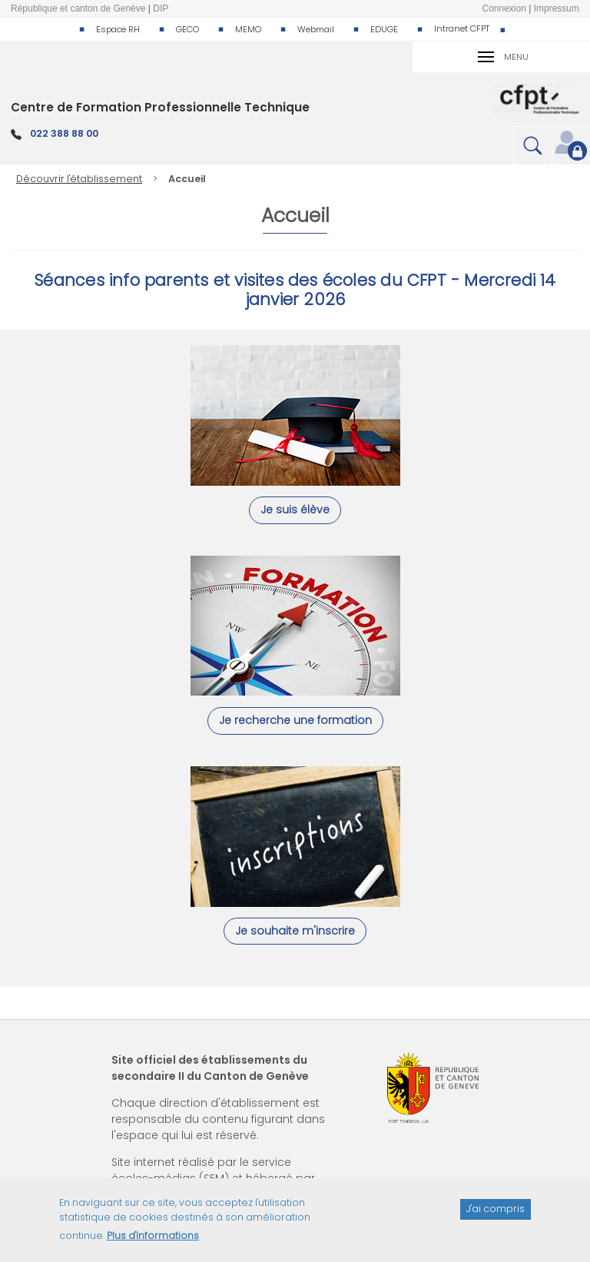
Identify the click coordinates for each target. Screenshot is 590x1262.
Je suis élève (295, 509)
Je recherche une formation (295, 720)
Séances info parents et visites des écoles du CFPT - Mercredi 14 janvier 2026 (294, 290)
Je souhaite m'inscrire (295, 930)
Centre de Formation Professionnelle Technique (160, 107)
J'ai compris (495, 1215)
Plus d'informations (153, 1242)
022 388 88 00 (64, 133)
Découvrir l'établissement (79, 178)
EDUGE (384, 29)
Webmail (315, 29)
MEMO (248, 29)
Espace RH (118, 29)
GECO (187, 29)
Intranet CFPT (461, 28)
